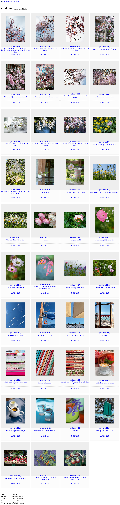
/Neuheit (17, 1)
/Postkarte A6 (7, 1)
